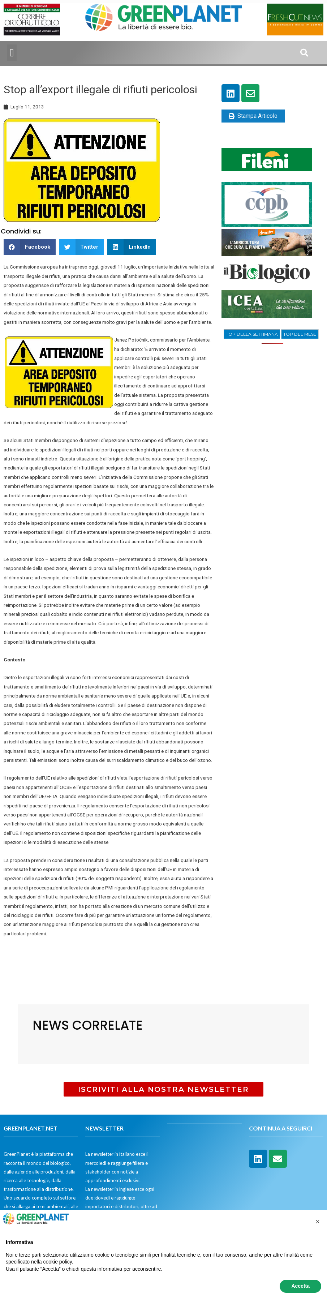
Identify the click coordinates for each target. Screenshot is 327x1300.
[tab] (252, 334)
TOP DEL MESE (300, 334)
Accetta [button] (300, 1286)
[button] (12, 52)
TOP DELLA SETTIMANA (252, 334)
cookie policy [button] (57, 1262)
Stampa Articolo (253, 115)
